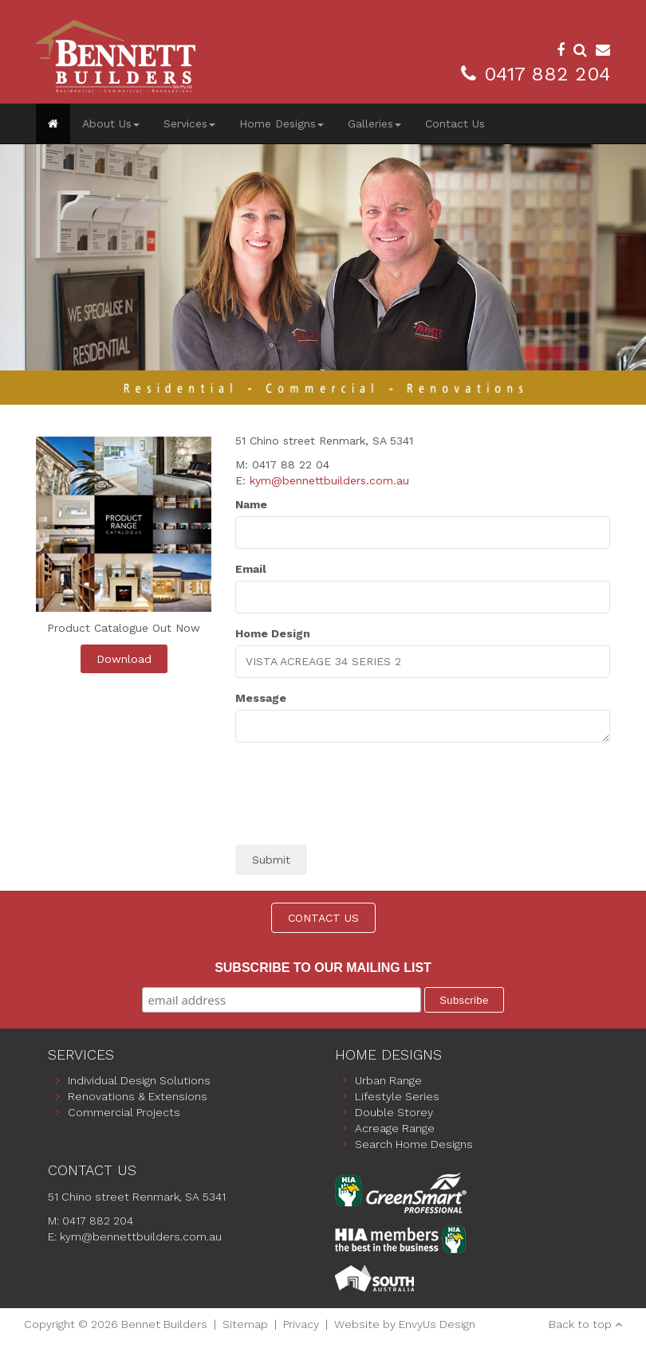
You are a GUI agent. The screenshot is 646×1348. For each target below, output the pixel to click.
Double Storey (394, 1112)
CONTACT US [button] (323, 917)
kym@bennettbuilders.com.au (329, 480)
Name (251, 504)
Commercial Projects (124, 1112)
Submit (271, 859)
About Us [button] (111, 123)
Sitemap (245, 1324)
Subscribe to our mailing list (323, 967)
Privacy (301, 1324)
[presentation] (356, 801)
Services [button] (189, 123)
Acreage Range (395, 1128)
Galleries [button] (374, 123)
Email (250, 568)
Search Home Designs (414, 1144)
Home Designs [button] (281, 123)
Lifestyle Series (397, 1096)
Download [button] (124, 658)
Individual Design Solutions (139, 1080)
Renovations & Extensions (137, 1096)
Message (260, 698)
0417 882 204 (547, 74)
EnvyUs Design (437, 1324)
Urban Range (388, 1080)
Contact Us (455, 123)
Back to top (580, 1324)
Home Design (272, 633)
